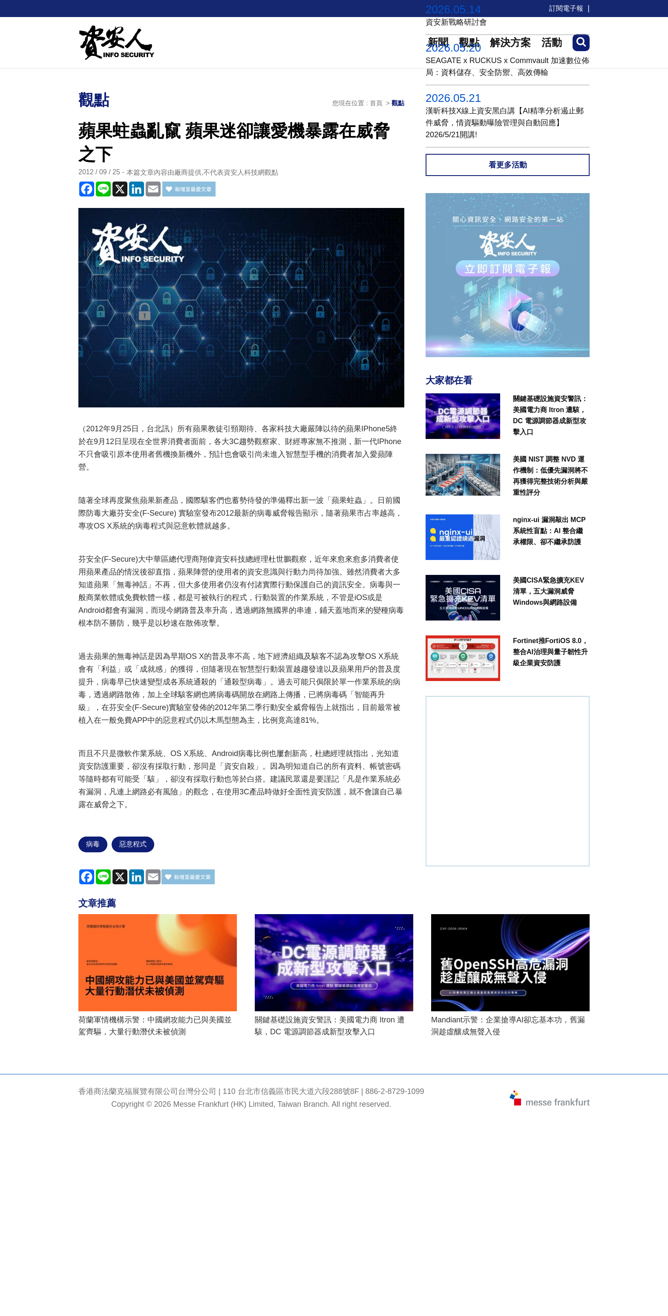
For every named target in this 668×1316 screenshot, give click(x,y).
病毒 (93, 844)
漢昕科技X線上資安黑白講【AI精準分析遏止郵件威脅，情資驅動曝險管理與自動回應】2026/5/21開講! (505, 123)
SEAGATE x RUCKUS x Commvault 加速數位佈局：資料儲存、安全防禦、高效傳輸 (507, 66)
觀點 (398, 103)
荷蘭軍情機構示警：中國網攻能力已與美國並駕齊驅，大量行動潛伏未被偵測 (155, 1026)
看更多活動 (508, 165)
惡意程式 (133, 844)
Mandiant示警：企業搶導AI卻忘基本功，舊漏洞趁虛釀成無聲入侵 (508, 1026)
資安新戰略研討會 (456, 22)
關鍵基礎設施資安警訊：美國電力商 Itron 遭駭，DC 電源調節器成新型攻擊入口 (330, 1026)
